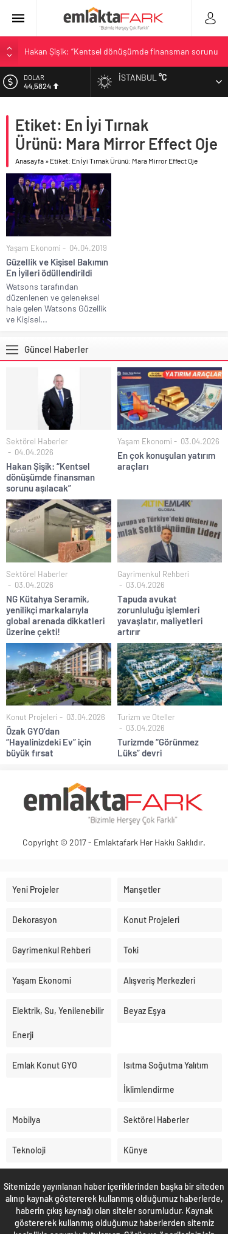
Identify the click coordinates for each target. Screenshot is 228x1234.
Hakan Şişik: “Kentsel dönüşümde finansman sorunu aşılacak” (50, 477)
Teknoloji (29, 1150)
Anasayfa (29, 160)
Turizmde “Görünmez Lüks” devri (158, 747)
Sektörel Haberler (37, 441)
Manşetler (142, 889)
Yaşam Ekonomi (33, 248)
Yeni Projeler (35, 889)
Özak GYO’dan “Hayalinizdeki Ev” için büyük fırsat (48, 741)
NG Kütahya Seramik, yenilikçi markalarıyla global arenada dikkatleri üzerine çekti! (55, 615)
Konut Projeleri (32, 717)
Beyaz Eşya (144, 1011)
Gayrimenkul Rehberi (153, 574)
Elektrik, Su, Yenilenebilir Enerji (58, 1023)
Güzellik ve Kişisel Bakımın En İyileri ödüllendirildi (57, 267)
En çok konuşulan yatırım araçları (166, 461)
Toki (131, 950)
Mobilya (26, 1120)
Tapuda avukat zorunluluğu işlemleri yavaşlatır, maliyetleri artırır (159, 615)
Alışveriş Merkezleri (159, 980)
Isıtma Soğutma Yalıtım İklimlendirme (166, 1077)
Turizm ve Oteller (146, 717)
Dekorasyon (34, 920)
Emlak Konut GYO (44, 1065)
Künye (135, 1150)
